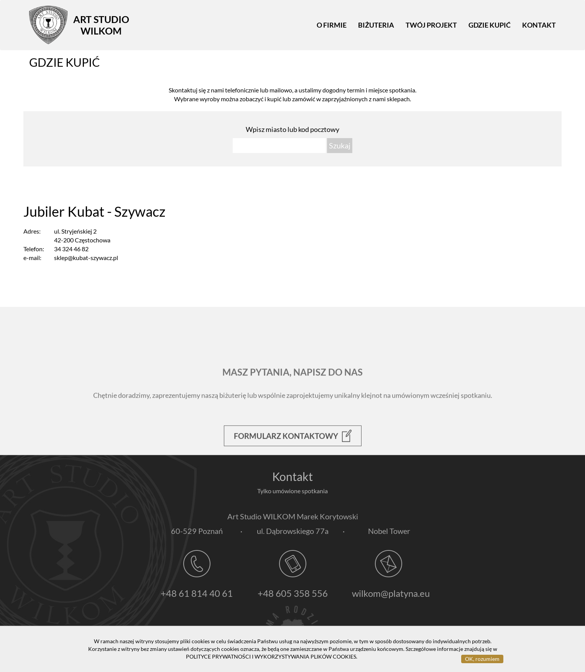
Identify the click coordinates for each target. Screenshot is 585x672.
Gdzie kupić (489, 25)
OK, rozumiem (482, 659)
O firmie (332, 25)
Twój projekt (431, 25)
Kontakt (539, 25)
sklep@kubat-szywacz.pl (86, 257)
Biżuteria (376, 25)
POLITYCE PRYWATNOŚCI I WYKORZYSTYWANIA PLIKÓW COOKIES (271, 656)
